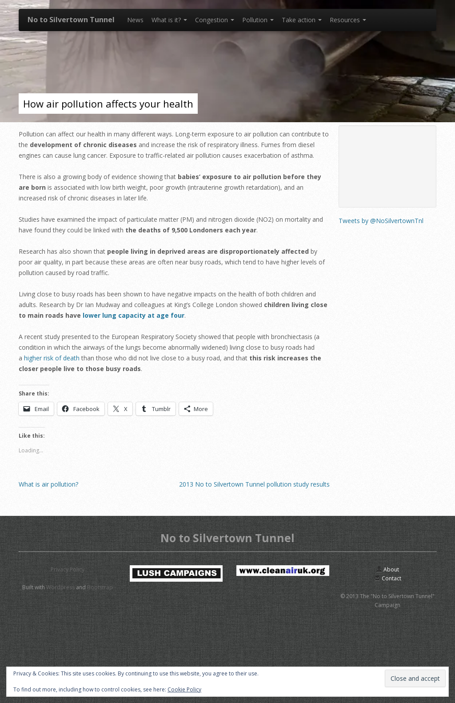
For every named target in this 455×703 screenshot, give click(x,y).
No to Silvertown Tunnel (71, 19)
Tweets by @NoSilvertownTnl (381, 220)
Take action (302, 20)
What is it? (169, 20)
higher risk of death (52, 358)
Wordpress (60, 587)
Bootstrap (100, 587)
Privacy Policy (67, 569)
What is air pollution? (48, 484)
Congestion (214, 20)
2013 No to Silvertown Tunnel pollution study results (254, 484)
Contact (387, 578)
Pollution (258, 20)
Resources (348, 20)
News (135, 20)
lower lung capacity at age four (133, 315)
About (387, 569)
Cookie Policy (184, 689)
